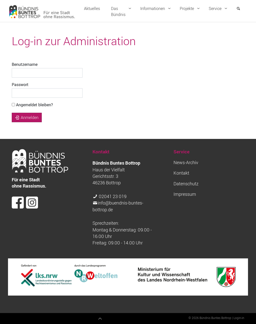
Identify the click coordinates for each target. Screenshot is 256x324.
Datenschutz (186, 184)
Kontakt (181, 173)
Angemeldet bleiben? (32, 105)
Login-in (239, 318)
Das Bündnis (122, 11)
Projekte (191, 8)
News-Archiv (186, 162)
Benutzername (25, 64)
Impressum (185, 194)
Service (219, 8)
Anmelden (26, 117)
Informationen (156, 8)
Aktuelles (92, 8)
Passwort (20, 84)
